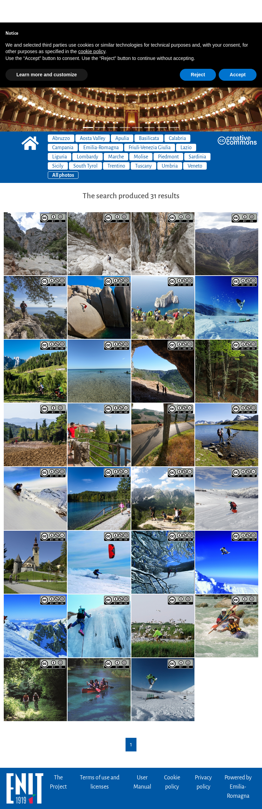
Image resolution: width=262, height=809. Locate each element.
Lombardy (87, 134)
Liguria (59, 134)
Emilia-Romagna (101, 125)
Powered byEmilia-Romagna (238, 764)
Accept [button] (238, 52)
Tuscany (143, 143)
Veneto (195, 143)
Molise (141, 134)
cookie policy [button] (91, 29)
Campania (62, 125)
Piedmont (168, 134)
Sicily (57, 143)
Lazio (186, 125)
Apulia (122, 116)
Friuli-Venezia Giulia (150, 125)
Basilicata (149, 116)
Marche (116, 134)
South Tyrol (85, 143)
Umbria (170, 143)
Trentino (116, 143)
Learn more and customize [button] (46, 52)
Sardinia (197, 134)
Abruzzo (61, 116)
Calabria (177, 116)
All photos (63, 152)
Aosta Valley (92, 116)
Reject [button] (198, 52)
